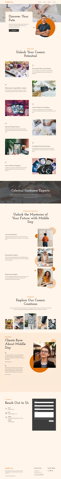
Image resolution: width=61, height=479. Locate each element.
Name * (35, 401)
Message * (36, 411)
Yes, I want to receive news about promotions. (43, 418)
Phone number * (37, 407)
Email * (35, 404)
